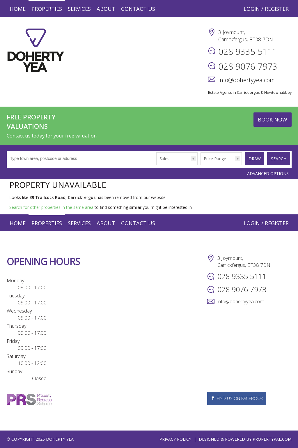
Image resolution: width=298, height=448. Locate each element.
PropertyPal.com (272, 439)
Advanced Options (268, 173)
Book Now (272, 119)
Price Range (213, 158)
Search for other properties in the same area (51, 207)
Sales (163, 158)
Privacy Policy (175, 439)
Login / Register (266, 8)
